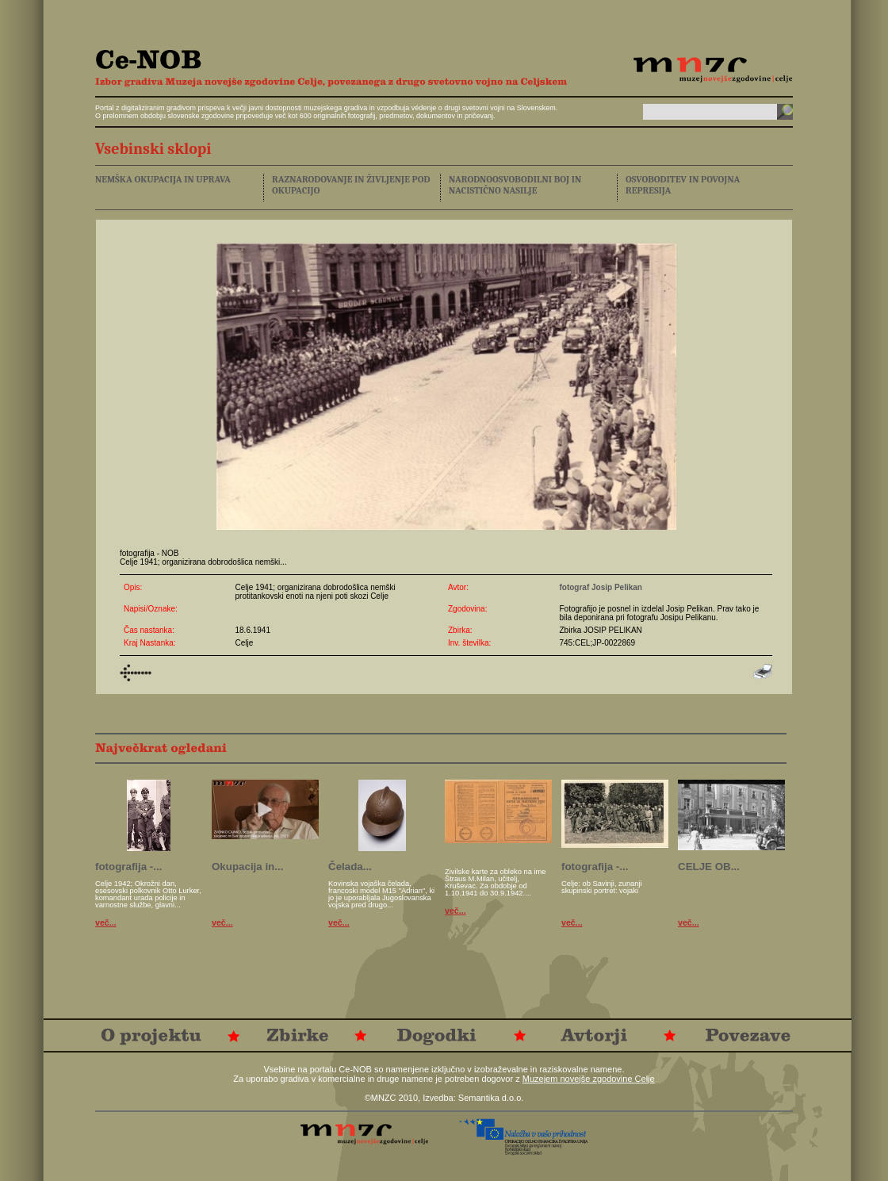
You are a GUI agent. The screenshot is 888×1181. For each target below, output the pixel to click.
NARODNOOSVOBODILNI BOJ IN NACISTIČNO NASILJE (515, 185)
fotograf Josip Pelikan (600, 587)
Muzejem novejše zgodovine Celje (588, 1078)
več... (106, 922)
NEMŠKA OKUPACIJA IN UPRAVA (163, 179)
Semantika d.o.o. (491, 1097)
